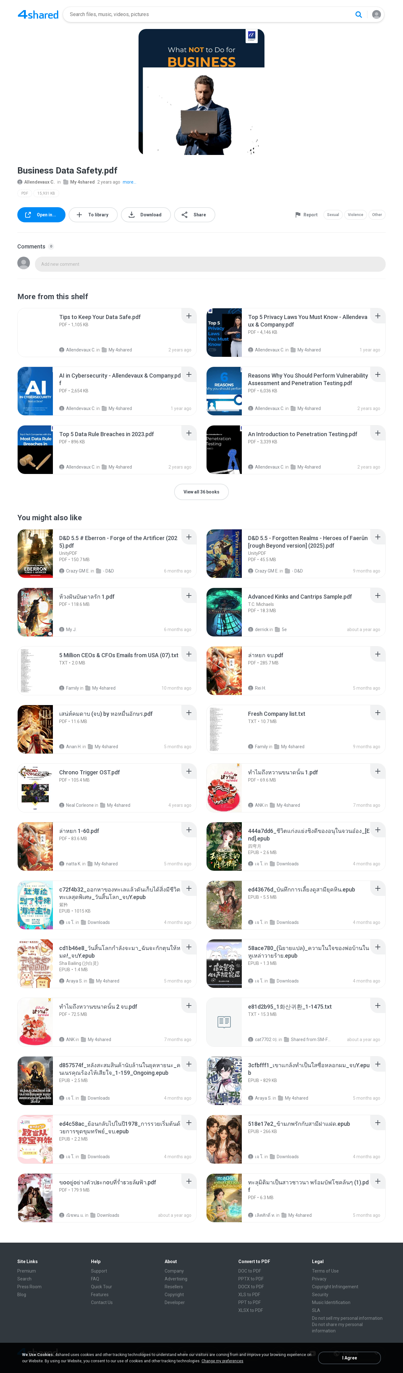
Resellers (174, 1286)
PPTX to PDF (251, 1278)
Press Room (29, 1286)
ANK (256, 805)
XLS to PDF (249, 1294)
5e (281, 629)
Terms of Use (325, 1270)
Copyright (174, 1294)
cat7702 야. (263, 1039)
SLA (316, 1310)
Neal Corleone (76, 805)
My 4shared (79, 182)
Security (320, 1294)
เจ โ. (256, 863)
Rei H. (257, 688)
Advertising (176, 1278)
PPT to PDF (249, 1302)
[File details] (42, 332)
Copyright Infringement (335, 1286)
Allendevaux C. (36, 182)
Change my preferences (222, 1361)
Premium (26, 1270)
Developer (175, 1302)
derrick (258, 629)
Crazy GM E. (74, 570)
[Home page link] (38, 14)
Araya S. (71, 980)
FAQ (95, 1278)
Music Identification (331, 1302)
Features (100, 1294)
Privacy (319, 1278)
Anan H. (70, 746)
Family (69, 688)
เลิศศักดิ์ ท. (261, 1215)
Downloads (284, 863)
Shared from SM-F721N (308, 1039)
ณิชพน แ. (71, 1215)
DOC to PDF (249, 1270)
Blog (21, 1294)
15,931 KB (46, 193)
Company (174, 1270)
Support (99, 1270)
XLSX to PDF (250, 1310)
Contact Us (102, 1302)
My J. (68, 629)
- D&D (105, 570)
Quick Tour (101, 1286)
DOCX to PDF (251, 1286)
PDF (24, 193)
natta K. (70, 863)
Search (24, 1278)
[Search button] (358, 14)
